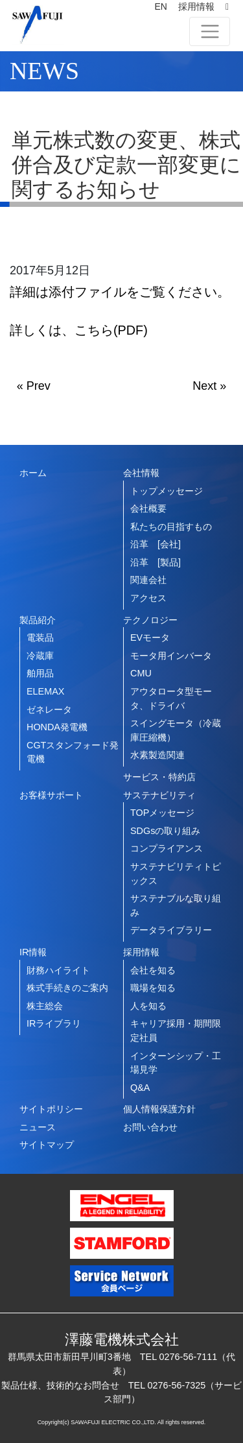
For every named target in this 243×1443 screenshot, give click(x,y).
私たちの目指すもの (171, 526)
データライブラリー (171, 930)
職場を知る (153, 988)
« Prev (34, 385)
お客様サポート (51, 795)
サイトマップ (46, 1144)
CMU (141, 673)
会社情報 (141, 473)
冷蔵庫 (40, 655)
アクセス (148, 598)
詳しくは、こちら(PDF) (79, 330)
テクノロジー (150, 620)
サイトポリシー (51, 1109)
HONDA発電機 (57, 727)
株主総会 (45, 1006)
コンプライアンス (166, 848)
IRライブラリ (54, 1023)
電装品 (40, 637)
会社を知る (153, 970)
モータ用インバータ (171, 655)
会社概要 (148, 508)
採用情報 (196, 6)
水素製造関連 (157, 755)
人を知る (148, 1006)
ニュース (37, 1127)
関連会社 (148, 580)
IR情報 (33, 952)
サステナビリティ (159, 795)
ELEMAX (45, 691)
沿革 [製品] (155, 562)
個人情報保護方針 (159, 1109)
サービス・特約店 (159, 777)
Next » (209, 385)
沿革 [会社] (155, 544)
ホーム (33, 473)
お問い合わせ (150, 1127)
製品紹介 (37, 620)
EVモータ (150, 637)
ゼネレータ (49, 709)
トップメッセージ (166, 491)
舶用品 (40, 673)
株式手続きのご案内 (67, 988)
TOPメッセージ (162, 812)
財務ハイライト (58, 970)
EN (160, 6)
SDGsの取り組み (165, 831)
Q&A (140, 1087)
